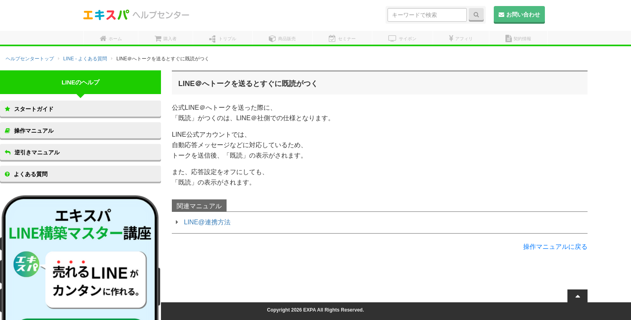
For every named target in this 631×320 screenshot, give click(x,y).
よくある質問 (26, 174)
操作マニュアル (29, 130)
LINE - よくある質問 (85, 59)
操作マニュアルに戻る (555, 246)
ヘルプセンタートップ (30, 59)
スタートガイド (29, 109)
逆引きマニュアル (32, 152)
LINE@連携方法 (207, 222)
